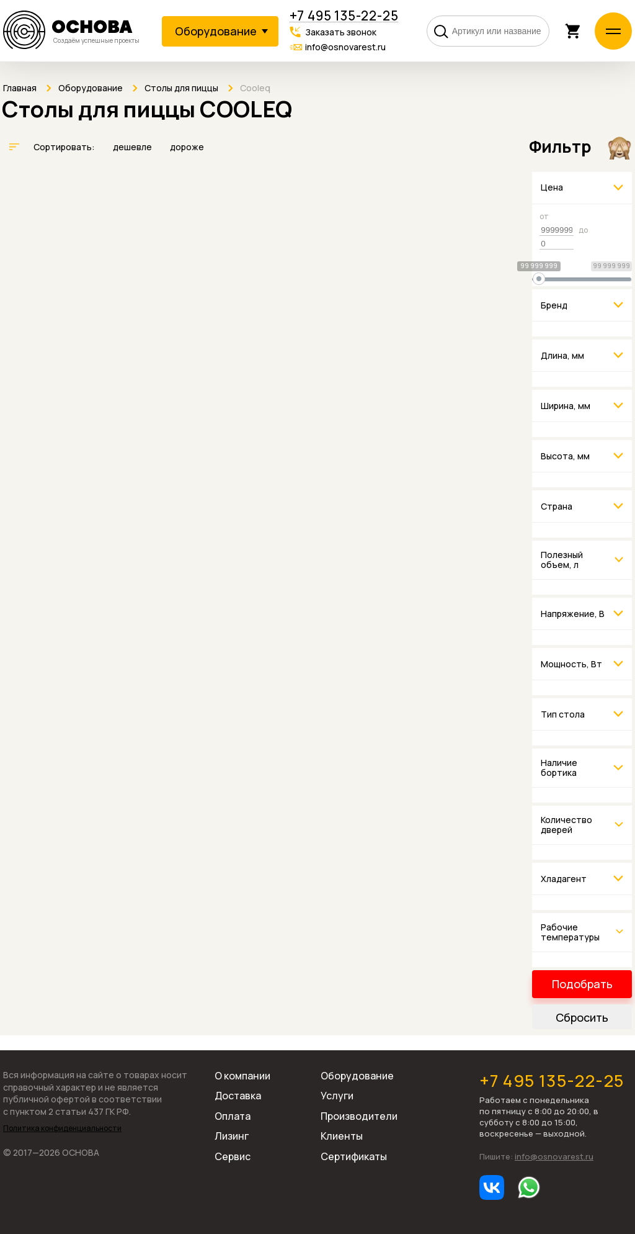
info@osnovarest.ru (345, 47)
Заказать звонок (340, 32)
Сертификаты (354, 1156)
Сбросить (582, 1017)
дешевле (133, 147)
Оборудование (357, 1076)
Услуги (337, 1095)
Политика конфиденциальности (62, 1128)
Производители (359, 1116)
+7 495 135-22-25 (344, 15)
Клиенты (342, 1136)
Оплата (233, 1116)
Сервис (233, 1156)
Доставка (238, 1095)
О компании (242, 1076)
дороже (187, 147)
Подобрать (582, 983)
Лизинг (232, 1136)
